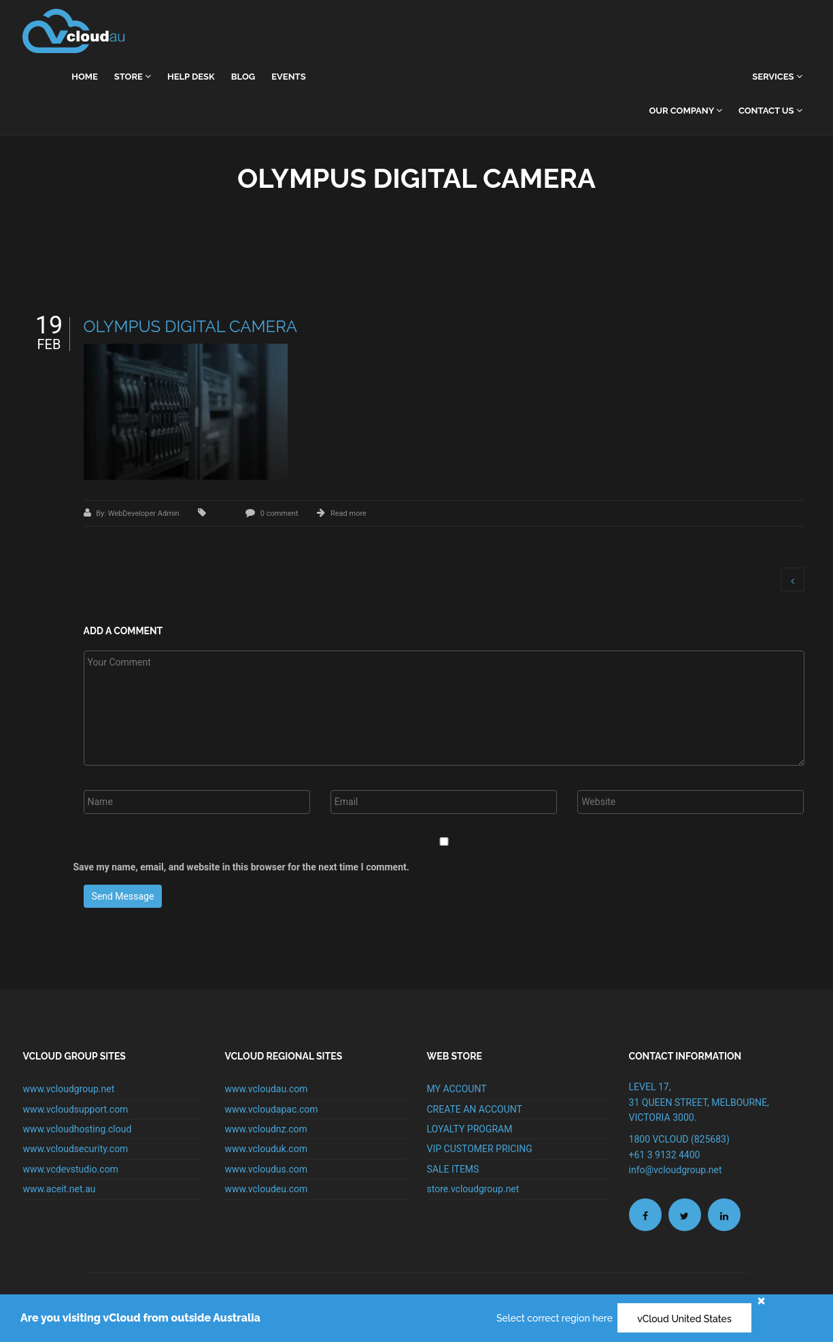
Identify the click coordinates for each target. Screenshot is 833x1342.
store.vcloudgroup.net (473, 1188)
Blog (243, 76)
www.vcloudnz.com (265, 1129)
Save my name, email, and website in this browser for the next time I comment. (241, 867)
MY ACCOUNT (457, 1088)
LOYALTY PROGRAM (470, 1129)
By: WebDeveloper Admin (138, 513)
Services (777, 76)
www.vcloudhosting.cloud (76, 1129)
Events (288, 76)
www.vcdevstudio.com (70, 1169)
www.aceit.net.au (58, 1188)
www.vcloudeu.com (265, 1188)
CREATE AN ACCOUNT (474, 1109)
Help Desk (191, 76)
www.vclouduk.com (265, 1148)
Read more (348, 513)
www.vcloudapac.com (271, 1109)
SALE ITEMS (453, 1169)
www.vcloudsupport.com (75, 1109)
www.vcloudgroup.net (68, 1088)
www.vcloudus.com (265, 1169)
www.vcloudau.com (265, 1088)
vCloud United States (684, 1318)
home (84, 76)
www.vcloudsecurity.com (75, 1148)
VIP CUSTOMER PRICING (479, 1148)
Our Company (685, 110)
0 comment (279, 513)
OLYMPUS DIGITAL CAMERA (191, 326)
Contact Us (770, 110)
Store (132, 76)
